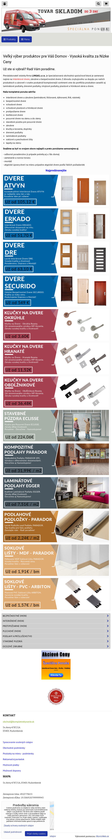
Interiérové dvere (56, 620)
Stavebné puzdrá (56, 641)
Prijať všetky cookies (36, 833)
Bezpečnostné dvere (56, 615)
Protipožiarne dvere (56, 625)
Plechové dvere (56, 631)
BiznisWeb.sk (102, 836)
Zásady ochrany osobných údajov (19, 825)
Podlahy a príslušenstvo (56, 636)
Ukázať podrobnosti (13, 832)
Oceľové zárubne (56, 646)
